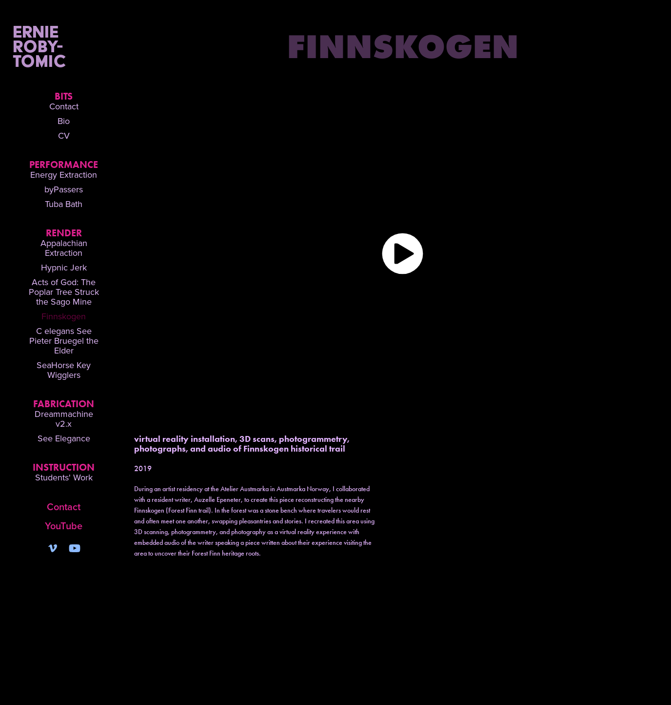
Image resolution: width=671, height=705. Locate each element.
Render (64, 233)
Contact (64, 106)
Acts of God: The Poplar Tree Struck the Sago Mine (64, 292)
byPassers (63, 189)
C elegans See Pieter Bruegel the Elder (64, 340)
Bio (64, 121)
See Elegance (64, 438)
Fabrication (63, 404)
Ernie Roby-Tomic (60, 46)
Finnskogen (63, 316)
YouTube (63, 525)
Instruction (64, 467)
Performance (63, 164)
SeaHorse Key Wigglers (64, 370)
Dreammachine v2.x (64, 419)
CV (64, 135)
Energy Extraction (63, 174)
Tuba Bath (63, 204)
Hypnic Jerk (64, 267)
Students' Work (64, 477)
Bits (64, 96)
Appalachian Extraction (63, 248)
